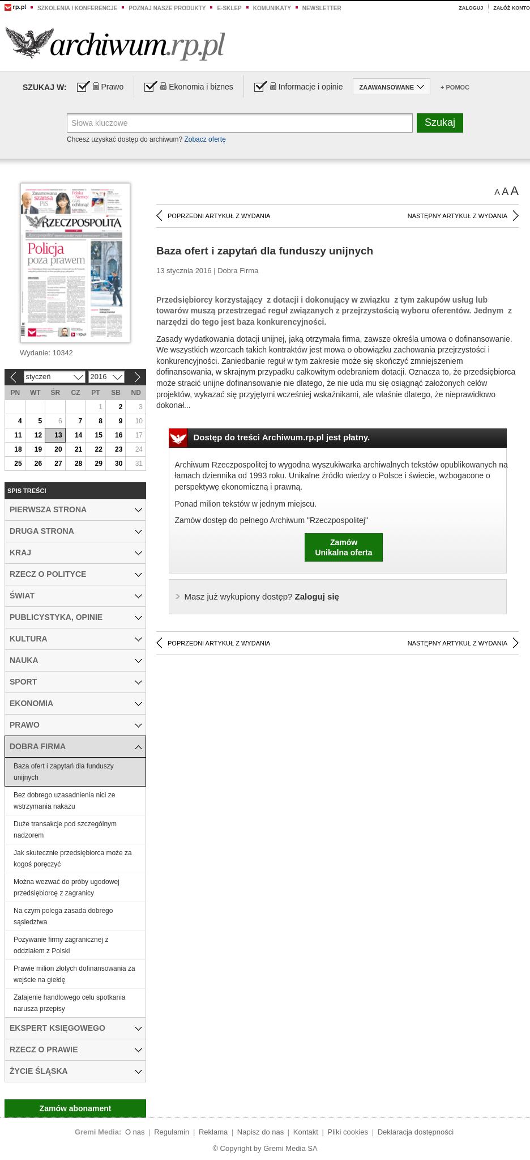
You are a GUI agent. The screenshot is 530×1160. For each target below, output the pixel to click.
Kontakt (305, 1132)
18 (18, 449)
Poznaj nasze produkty (167, 8)
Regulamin (171, 1132)
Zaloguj (471, 8)
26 (38, 464)
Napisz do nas (260, 1132)
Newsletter (321, 8)
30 (118, 464)
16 (118, 435)
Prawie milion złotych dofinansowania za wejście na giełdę (74, 974)
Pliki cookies (348, 1132)
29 (98, 464)
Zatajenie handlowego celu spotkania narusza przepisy (69, 1003)
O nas (135, 1132)
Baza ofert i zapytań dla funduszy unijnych (64, 771)
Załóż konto (511, 8)
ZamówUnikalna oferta (343, 547)
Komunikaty (272, 8)
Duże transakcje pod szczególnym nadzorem (65, 829)
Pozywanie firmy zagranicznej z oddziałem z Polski (61, 945)
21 (78, 449)
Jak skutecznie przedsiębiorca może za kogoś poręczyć (73, 858)
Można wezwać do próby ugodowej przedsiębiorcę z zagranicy (66, 887)
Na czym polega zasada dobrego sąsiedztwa (63, 916)
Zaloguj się (262, 596)
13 (58, 435)
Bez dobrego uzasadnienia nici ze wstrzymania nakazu (64, 800)
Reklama (213, 1132)
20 (58, 449)
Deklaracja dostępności (416, 1132)
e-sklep (229, 8)
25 (18, 464)
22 (98, 449)
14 (78, 435)
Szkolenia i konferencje (77, 8)
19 (38, 449)
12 (38, 435)
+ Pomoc (455, 87)
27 (58, 464)
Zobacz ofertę (204, 139)
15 (98, 435)
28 (78, 464)
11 (18, 435)
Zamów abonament (76, 1108)
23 (118, 449)
